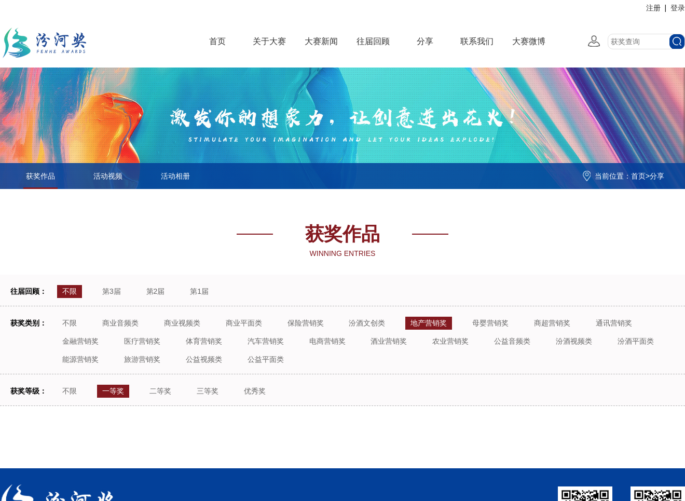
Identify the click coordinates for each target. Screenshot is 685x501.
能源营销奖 (80, 359)
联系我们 (477, 41)
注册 (653, 8)
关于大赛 (269, 41)
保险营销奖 (305, 323)
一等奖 (113, 391)
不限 (69, 291)
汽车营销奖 (266, 341)
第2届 (155, 291)
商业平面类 (244, 323)
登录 (677, 8)
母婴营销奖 (490, 323)
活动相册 (175, 176)
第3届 (111, 291)
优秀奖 (255, 391)
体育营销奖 (204, 341)
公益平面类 (266, 359)
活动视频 (107, 176)
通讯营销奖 (614, 323)
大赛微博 (528, 41)
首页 (217, 41)
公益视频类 (204, 359)
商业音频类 (120, 323)
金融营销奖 (80, 341)
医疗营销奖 (142, 341)
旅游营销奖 (142, 359)
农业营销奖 (450, 341)
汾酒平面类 (636, 341)
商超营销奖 (552, 323)
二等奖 (160, 391)
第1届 (199, 291)
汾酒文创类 (367, 323)
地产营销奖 (428, 323)
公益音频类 (512, 341)
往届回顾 (373, 41)
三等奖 (207, 391)
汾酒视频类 (574, 341)
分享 (425, 41)
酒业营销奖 (389, 341)
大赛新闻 (321, 41)
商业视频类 (182, 323)
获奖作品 (40, 176)
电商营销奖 (327, 341)
